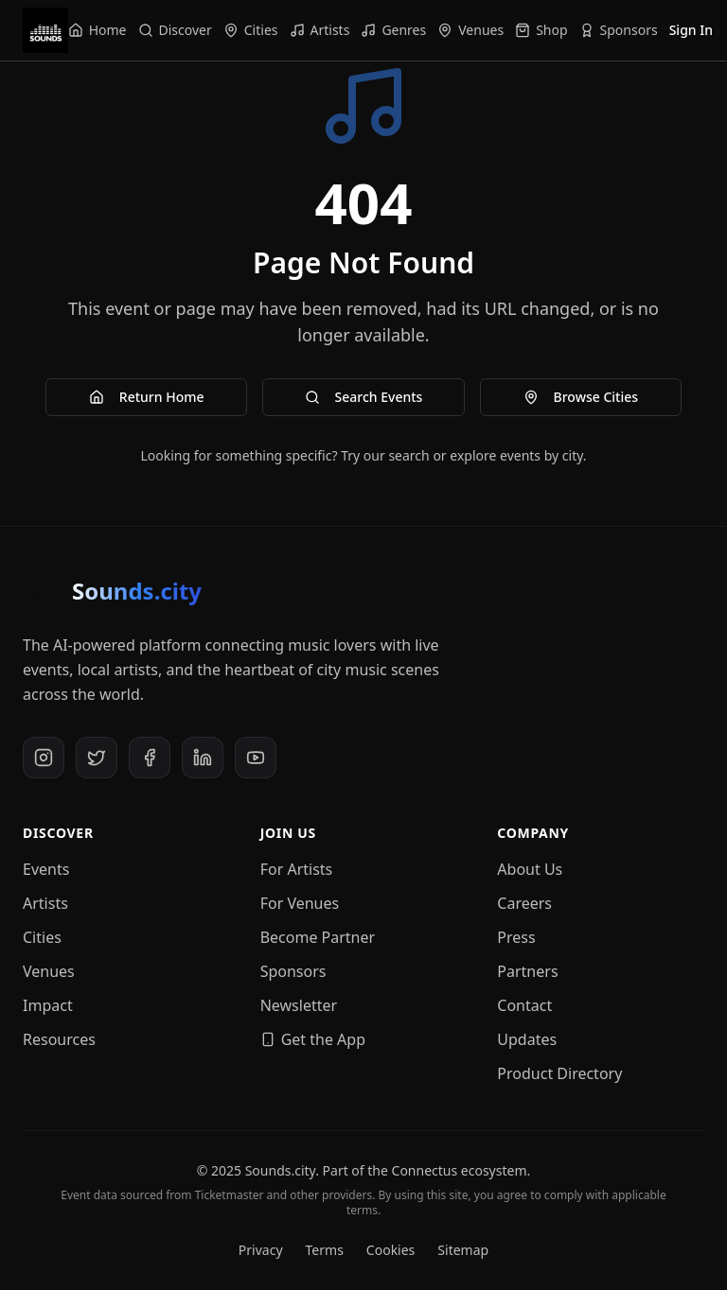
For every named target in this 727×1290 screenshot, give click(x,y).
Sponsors (293, 971)
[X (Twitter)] (96, 757)
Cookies (390, 1250)
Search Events (364, 397)
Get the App (312, 1039)
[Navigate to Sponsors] (618, 30)
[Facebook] (149, 757)
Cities (42, 937)
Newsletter (298, 1005)
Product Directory (559, 1073)
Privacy (261, 1250)
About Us (529, 869)
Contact (524, 1005)
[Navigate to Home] (97, 30)
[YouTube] (255, 757)
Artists (45, 903)
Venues (49, 971)
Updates (527, 1039)
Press (516, 937)
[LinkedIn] (202, 757)
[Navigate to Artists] (320, 30)
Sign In (691, 30)
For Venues (300, 903)
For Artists (296, 869)
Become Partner (318, 937)
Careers (524, 903)
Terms (325, 1250)
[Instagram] (43, 757)
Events (46, 869)
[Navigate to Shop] (541, 30)
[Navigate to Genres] (393, 30)
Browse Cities (581, 397)
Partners (527, 971)
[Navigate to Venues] (470, 30)
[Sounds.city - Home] (45, 30)
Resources (59, 1039)
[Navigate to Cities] (250, 30)
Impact (48, 1005)
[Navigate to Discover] (175, 30)
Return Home (146, 397)
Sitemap (462, 1250)
